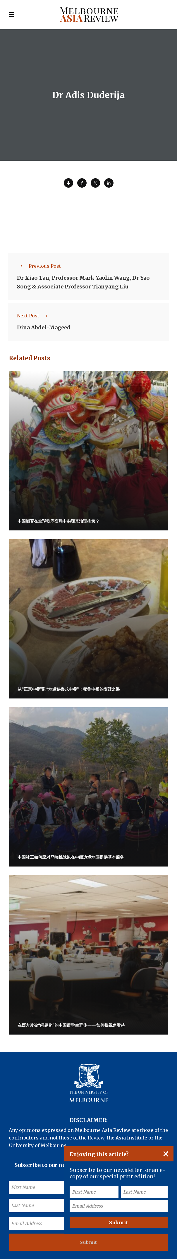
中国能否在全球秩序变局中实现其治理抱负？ (58, 521)
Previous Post (39, 266)
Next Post (34, 316)
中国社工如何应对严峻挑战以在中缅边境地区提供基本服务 (71, 857)
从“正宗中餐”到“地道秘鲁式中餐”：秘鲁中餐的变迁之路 (69, 689)
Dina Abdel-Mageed (44, 327)
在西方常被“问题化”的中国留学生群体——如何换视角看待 (71, 1025)
